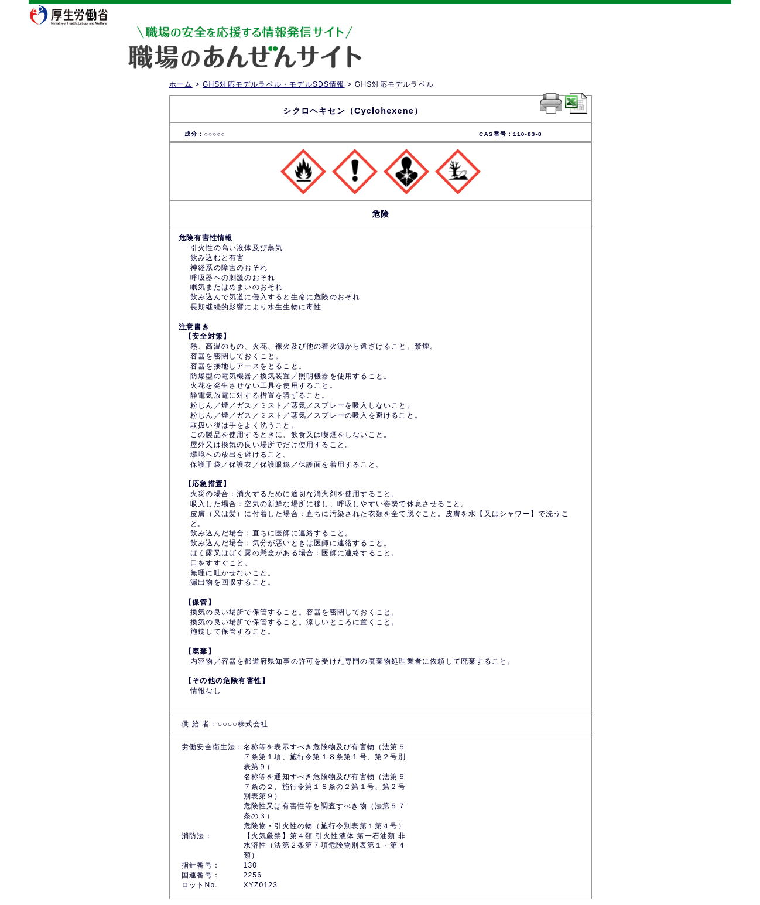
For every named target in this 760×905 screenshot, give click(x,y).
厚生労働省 (76, 15)
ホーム (181, 84)
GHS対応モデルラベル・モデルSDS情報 (274, 84)
